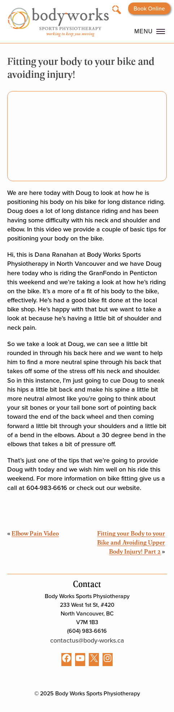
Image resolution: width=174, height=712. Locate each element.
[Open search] (116, 9)
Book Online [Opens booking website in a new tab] (149, 8)
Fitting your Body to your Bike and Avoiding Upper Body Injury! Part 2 (131, 542)
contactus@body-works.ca (87, 640)
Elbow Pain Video (35, 533)
